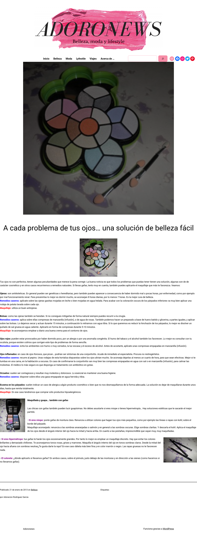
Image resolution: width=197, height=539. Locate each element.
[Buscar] (162, 58)
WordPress (168, 528)
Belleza (34, 490)
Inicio (46, 58)
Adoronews (29, 529)
